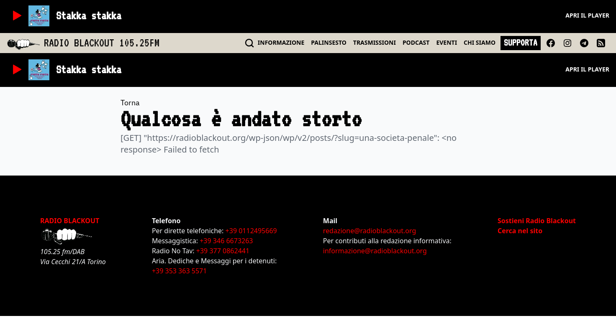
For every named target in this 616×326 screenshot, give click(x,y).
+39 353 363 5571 (179, 270)
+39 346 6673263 (226, 240)
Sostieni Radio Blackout (537, 220)
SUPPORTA (520, 43)
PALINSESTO (328, 42)
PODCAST (416, 42)
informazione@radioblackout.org (375, 250)
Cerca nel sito (520, 230)
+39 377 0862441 (222, 250)
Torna (130, 102)
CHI (479, 42)
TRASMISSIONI (374, 42)
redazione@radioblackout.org (369, 230)
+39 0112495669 (251, 230)
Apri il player (587, 15)
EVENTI (446, 42)
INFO (281, 42)
